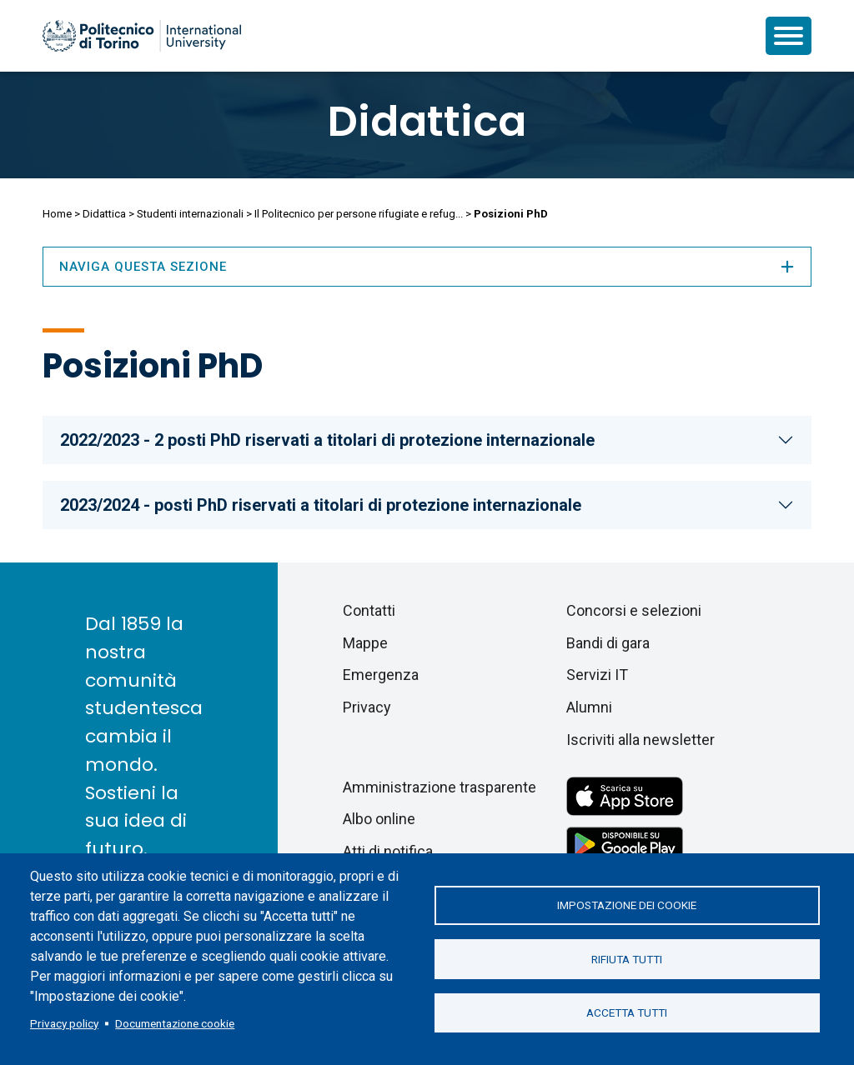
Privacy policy (64, 1023)
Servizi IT (597, 674)
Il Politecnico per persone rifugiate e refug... (358, 214)
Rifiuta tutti (626, 959)
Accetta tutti (626, 1013)
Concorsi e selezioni (633, 610)
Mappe (365, 643)
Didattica (427, 121)
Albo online (379, 819)
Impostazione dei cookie (626, 905)
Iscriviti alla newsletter (640, 739)
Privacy (367, 707)
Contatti (369, 610)
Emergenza (381, 674)
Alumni (589, 707)
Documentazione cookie (174, 1023)
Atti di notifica (388, 851)
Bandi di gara (608, 643)
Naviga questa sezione (427, 266)
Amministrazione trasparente (439, 787)
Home (57, 214)
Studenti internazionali (190, 214)
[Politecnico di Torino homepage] (142, 36)
